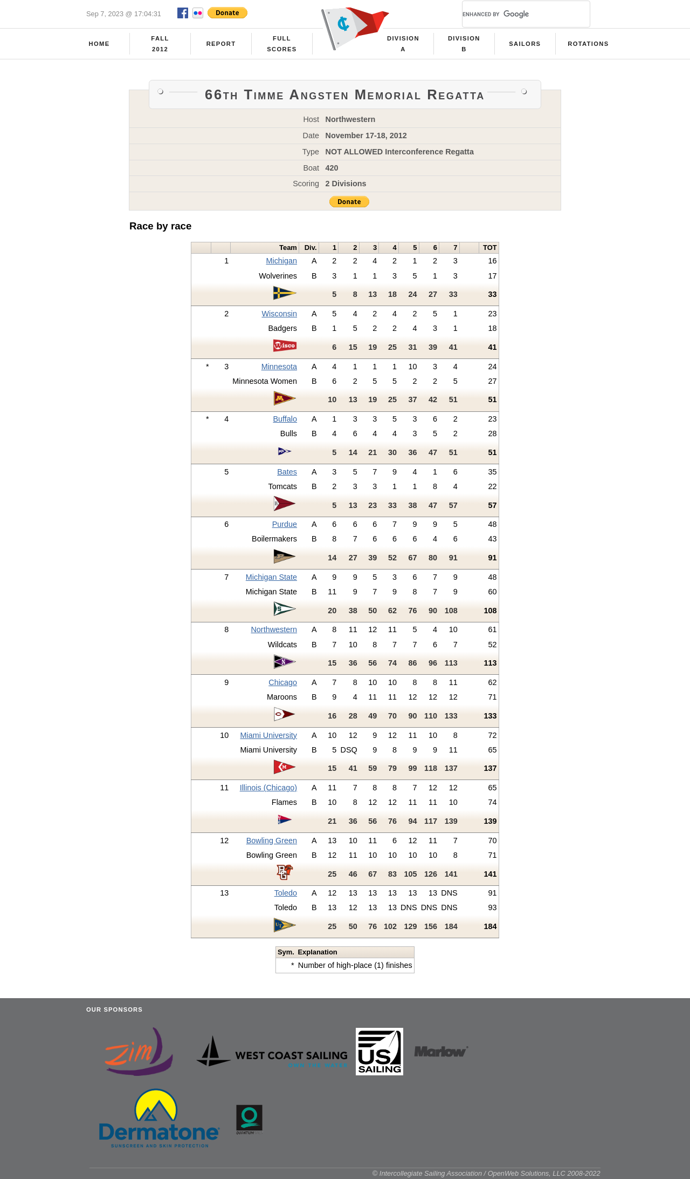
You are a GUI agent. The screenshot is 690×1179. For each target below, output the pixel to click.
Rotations (588, 43)
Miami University (269, 735)
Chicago (282, 682)
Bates (287, 471)
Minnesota (279, 366)
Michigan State (271, 577)
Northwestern (274, 629)
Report (221, 43)
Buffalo (285, 419)
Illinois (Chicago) (268, 787)
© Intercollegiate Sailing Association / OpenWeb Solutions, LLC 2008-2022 (486, 1173)
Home (99, 43)
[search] (513, 14)
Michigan (281, 260)
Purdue (284, 524)
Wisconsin (279, 313)
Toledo (285, 893)
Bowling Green (271, 840)
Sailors (525, 43)
